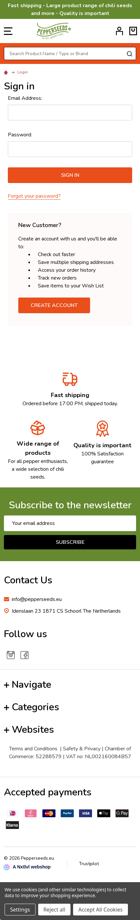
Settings (20, 909)
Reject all (54, 909)
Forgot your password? (34, 196)
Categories (31, 707)
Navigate (27, 684)
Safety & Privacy (82, 748)
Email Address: (25, 98)
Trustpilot (89, 864)
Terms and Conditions (33, 748)
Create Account (54, 305)
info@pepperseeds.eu (37, 599)
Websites (29, 729)
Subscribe (70, 542)
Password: (20, 134)
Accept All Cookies (100, 909)
